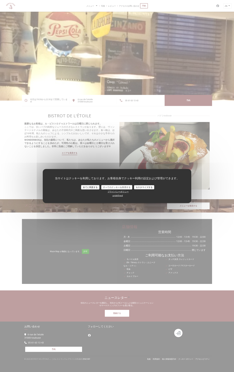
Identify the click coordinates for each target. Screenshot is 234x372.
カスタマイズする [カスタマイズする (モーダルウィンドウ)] (144, 187)
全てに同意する (90, 187)
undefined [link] (117, 195)
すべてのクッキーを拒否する (116, 187)
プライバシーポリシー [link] (118, 191)
